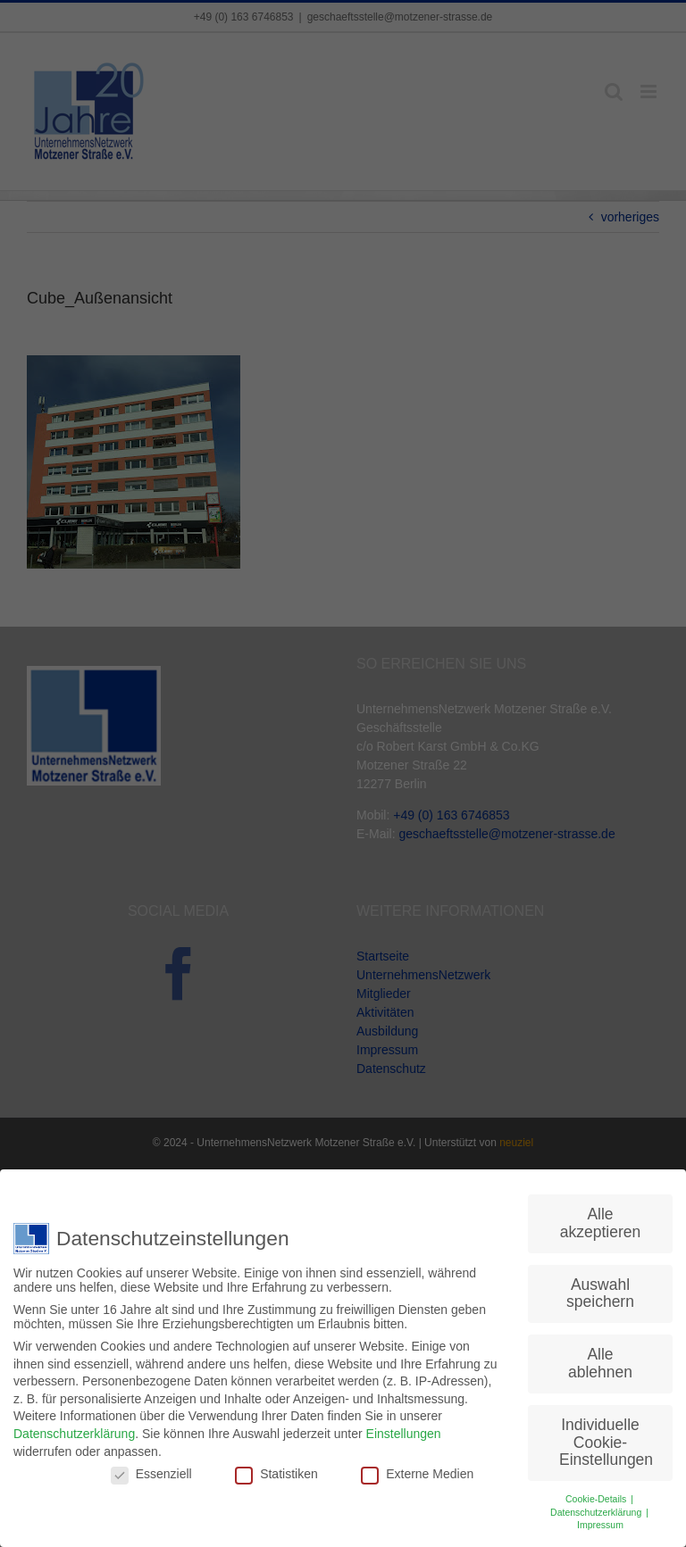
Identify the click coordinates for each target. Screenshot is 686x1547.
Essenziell (151, 1473)
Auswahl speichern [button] (600, 1292)
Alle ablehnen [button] (600, 1362)
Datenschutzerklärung (74, 1433)
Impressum (600, 1523)
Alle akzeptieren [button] (600, 1222)
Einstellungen (403, 1433)
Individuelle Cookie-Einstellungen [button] (606, 1441)
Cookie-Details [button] (597, 1498)
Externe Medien (417, 1473)
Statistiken (276, 1473)
